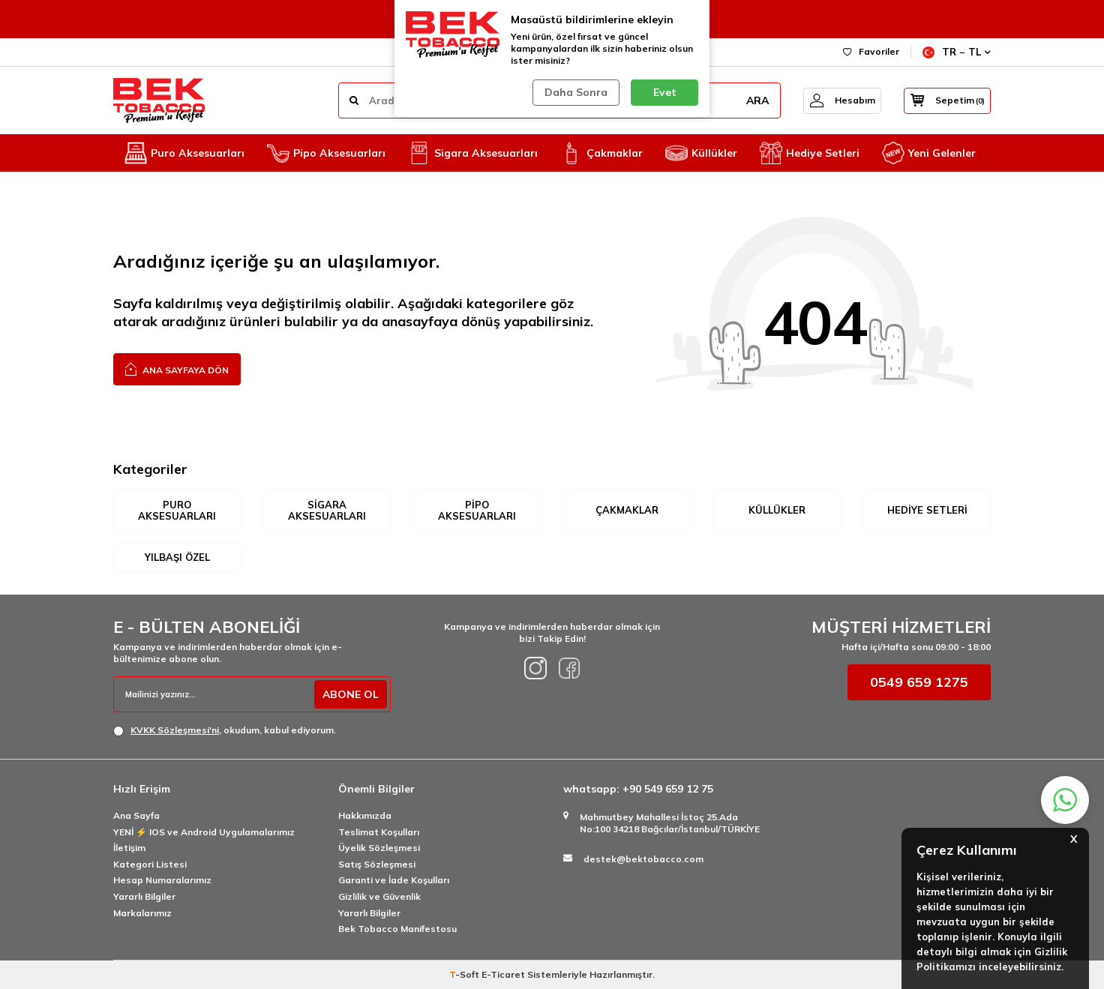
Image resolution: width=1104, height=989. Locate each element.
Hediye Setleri (810, 153)
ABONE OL (350, 694)
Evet (664, 92)
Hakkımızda (365, 815)
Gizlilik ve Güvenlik (379, 896)
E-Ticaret (503, 974)
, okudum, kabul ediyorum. (224, 730)
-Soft (465, 974)
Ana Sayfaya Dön (177, 368)
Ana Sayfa (136, 815)
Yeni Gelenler (929, 153)
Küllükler (701, 153)
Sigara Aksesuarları (473, 153)
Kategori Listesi (150, 864)
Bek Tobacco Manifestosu (397, 928)
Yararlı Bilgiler (144, 896)
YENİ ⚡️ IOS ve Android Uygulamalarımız (204, 832)
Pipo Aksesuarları (326, 153)
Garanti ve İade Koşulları (393, 880)
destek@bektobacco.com (644, 859)
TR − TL (956, 52)
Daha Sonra (576, 92)
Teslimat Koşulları (378, 832)
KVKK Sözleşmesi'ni (174, 730)
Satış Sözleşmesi (377, 864)
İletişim (129, 848)
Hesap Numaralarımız (162, 880)
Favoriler (871, 51)
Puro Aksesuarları (184, 153)
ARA (749, 100)
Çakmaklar (601, 153)
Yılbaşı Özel (177, 557)
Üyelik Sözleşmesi (379, 848)
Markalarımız (142, 913)
